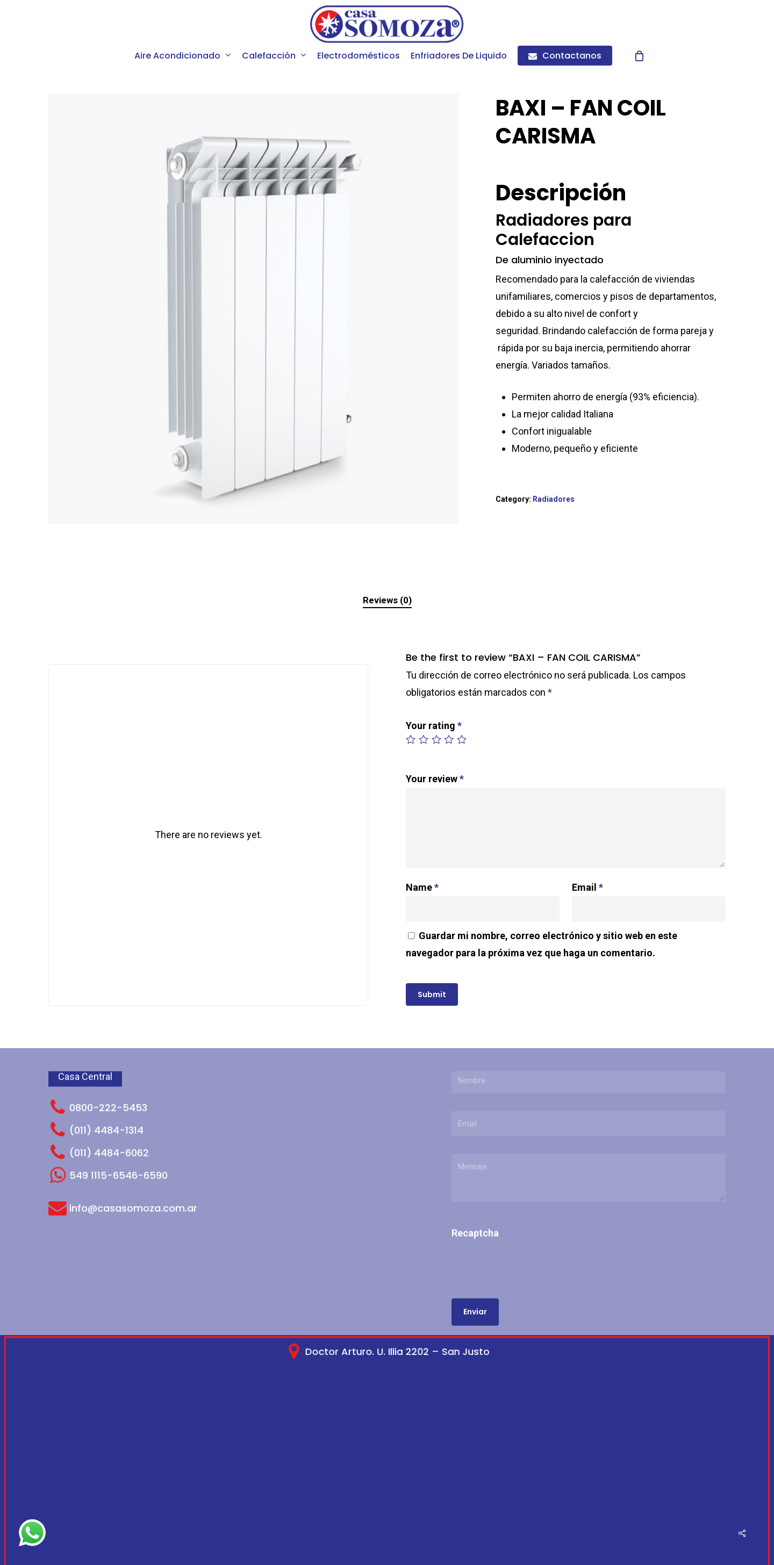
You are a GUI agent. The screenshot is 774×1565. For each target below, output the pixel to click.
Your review (435, 778)
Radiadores (554, 499)
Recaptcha (475, 1162)
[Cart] (640, 56)
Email (587, 887)
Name (422, 887)
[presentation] (525, 1204)
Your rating (434, 725)
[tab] (387, 600)
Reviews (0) (387, 600)
